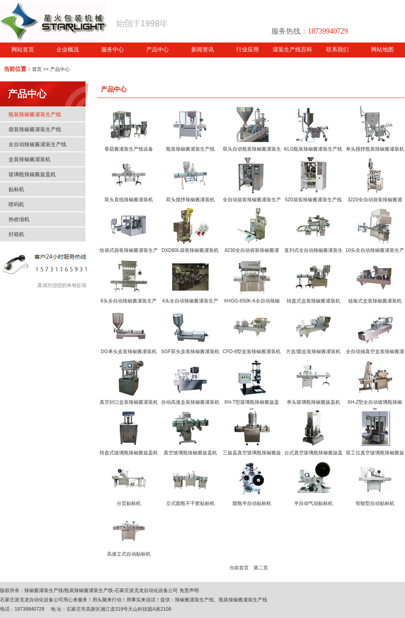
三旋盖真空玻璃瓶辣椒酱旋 (252, 453)
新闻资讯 (202, 50)
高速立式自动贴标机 (129, 554)
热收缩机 (19, 219)
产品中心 (157, 50)
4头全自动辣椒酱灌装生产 (190, 301)
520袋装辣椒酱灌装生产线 (313, 199)
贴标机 (16, 189)
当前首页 (239, 568)
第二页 (261, 568)
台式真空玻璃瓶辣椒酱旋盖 (313, 453)
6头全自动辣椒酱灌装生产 (128, 301)
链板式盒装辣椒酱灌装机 (375, 301)
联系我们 (337, 50)
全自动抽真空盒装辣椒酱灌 (375, 351)
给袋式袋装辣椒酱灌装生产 (129, 250)
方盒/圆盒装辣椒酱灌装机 (313, 351)
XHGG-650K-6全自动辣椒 (251, 301)
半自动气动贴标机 (313, 503)
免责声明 (189, 590)
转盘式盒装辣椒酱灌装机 (313, 301)
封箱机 (16, 234)
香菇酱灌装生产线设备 (128, 149)
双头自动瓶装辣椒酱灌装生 (252, 149)
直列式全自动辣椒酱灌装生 (313, 250)
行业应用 (247, 50)
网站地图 (382, 50)
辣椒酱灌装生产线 (43, 590)
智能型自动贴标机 (375, 503)
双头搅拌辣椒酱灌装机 (190, 199)
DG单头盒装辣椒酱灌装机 (129, 351)
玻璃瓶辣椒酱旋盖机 (32, 174)
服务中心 (112, 50)
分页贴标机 (129, 503)
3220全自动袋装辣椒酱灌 (374, 199)
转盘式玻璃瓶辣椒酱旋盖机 (129, 453)
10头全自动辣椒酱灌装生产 (374, 250)
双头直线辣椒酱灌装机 (128, 199)
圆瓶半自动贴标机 (251, 503)
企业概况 (67, 50)
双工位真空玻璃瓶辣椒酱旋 (375, 453)
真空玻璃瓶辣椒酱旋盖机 (190, 453)
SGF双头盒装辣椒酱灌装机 (190, 351)
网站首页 (22, 50)
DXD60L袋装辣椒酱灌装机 (190, 250)
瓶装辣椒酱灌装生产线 (35, 114)
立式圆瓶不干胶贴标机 (190, 503)
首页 (37, 69)
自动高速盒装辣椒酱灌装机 (190, 402)
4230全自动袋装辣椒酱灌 (251, 250)
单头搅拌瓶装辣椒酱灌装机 (375, 149)
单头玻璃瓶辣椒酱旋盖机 (313, 402)
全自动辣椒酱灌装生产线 (37, 144)
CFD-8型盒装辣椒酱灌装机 (252, 351)
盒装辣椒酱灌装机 (30, 159)
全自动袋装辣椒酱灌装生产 (252, 199)
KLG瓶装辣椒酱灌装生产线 (313, 149)
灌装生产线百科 (292, 50)
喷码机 (16, 204)
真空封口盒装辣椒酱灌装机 (129, 402)
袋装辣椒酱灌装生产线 (35, 129)
